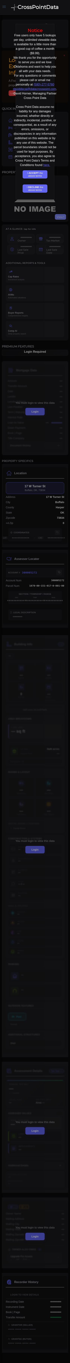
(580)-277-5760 (44, 84)
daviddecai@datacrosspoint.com (34, 89)
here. (46, 165)
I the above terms (35, 174)
